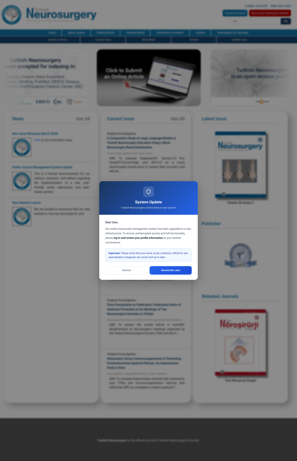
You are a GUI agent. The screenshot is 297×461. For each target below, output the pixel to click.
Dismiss (126, 270)
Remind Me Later (170, 270)
